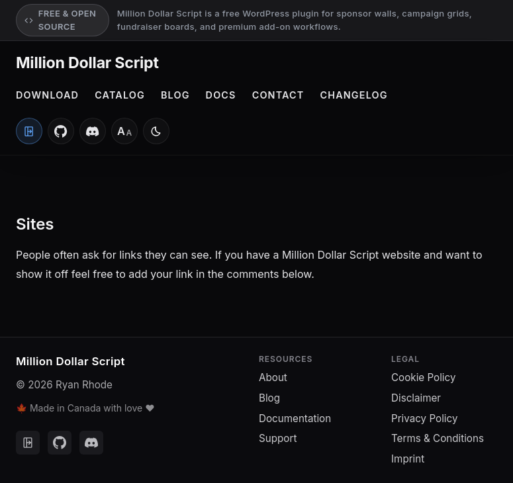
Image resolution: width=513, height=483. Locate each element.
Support (278, 438)
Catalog (120, 95)
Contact (278, 95)
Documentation (295, 418)
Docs (221, 95)
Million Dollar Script (87, 63)
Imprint (407, 459)
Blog (175, 95)
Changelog (354, 95)
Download (47, 95)
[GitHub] (61, 131)
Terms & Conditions (437, 438)
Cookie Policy (423, 377)
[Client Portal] (29, 131)
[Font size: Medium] (124, 131)
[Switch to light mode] (156, 131)
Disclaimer (416, 398)
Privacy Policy (424, 418)
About (273, 377)
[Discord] (92, 131)
